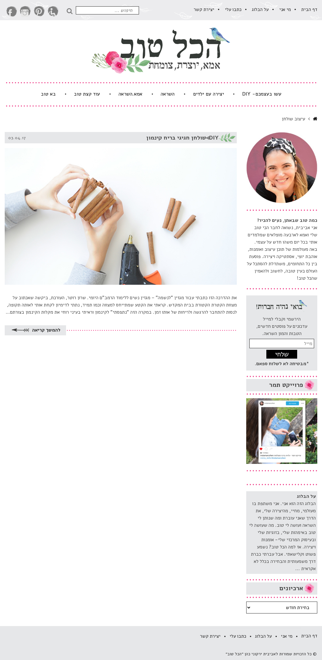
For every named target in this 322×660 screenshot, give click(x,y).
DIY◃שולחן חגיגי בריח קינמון (182, 137)
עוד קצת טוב (87, 94)
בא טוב (48, 94)
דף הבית (309, 9)
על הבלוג (260, 9)
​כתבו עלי (233, 9)
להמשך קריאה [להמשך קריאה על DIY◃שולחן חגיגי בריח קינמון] (35, 330)
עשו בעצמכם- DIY (261, 94)
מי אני (285, 9)
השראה (168, 94)
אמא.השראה (130, 94)
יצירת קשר (204, 9)
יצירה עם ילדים (208, 94)
